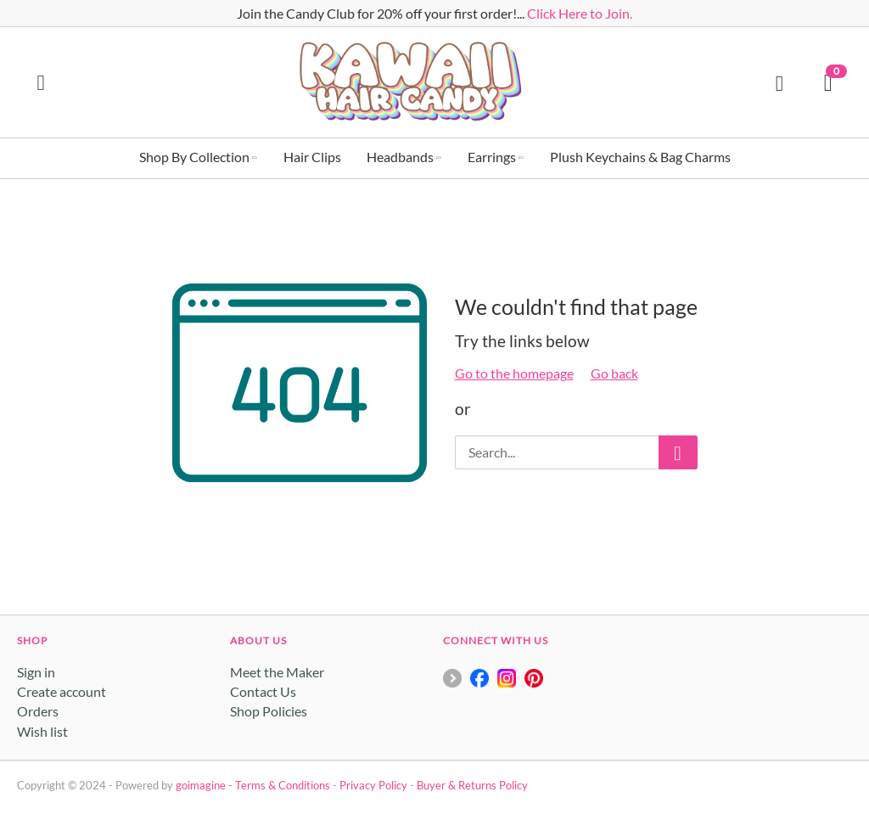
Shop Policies (268, 711)
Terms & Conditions (282, 785)
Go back (614, 373)
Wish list (42, 731)
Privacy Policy (373, 785)
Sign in (36, 672)
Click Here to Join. (579, 13)
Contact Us (263, 691)
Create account (61, 691)
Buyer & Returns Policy (472, 785)
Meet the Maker (277, 672)
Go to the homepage (514, 373)
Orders (38, 711)
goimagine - (205, 785)
